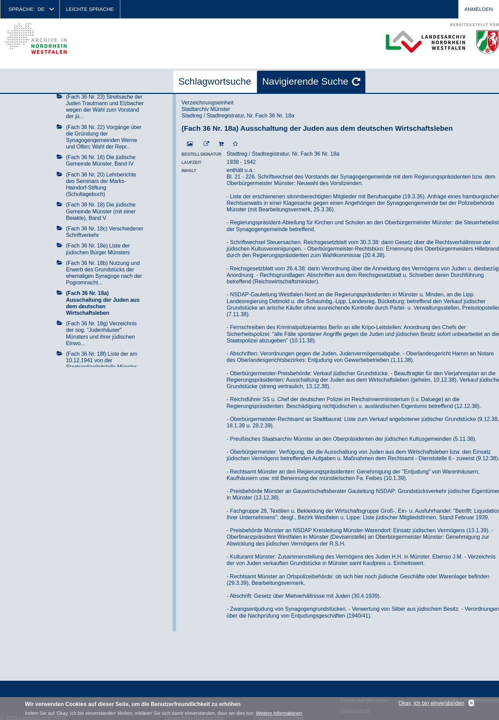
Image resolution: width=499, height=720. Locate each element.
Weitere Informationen (279, 714)
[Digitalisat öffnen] (189, 144)
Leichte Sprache (90, 9)
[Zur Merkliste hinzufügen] (235, 144)
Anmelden (478, 9)
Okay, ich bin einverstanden (431, 704)
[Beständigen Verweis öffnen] (206, 144)
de (41, 9)
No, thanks (471, 704)
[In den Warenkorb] (221, 144)
